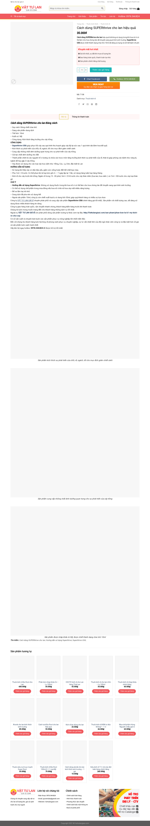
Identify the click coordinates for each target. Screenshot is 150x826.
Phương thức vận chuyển (75, 802)
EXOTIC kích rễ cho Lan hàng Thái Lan (74, 683)
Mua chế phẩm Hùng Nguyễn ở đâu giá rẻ (127, 726)
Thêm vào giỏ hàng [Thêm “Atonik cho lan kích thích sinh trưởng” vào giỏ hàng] (22, 734)
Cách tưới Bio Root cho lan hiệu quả (48, 726)
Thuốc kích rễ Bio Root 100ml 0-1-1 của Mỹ (48, 768)
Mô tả (63, 117)
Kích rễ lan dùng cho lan (75, 725)
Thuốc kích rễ (105, 24)
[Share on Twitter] (83, 104)
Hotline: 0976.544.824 (129, 16)
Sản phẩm (93, 16)
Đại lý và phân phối (73, 808)
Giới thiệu (82, 16)
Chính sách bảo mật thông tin (77, 805)
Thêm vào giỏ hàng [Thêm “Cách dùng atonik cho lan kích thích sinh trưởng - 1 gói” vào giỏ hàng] (74, 778)
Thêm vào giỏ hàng (100, 70)
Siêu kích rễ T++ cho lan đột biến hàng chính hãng (100, 768)
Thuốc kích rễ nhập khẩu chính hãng (127, 683)
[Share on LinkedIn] (96, 104)
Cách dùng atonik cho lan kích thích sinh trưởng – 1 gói (74, 769)
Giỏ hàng (110, 2)
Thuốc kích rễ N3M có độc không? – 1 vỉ (101, 726)
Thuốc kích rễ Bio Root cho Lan (22, 683)
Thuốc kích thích (92, 24)
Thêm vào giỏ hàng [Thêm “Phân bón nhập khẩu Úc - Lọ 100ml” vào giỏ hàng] (48, 691)
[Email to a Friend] (88, 104)
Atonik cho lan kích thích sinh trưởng (22, 726)
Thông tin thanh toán (132, 2)
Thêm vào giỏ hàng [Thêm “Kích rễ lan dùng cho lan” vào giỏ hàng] (74, 731)
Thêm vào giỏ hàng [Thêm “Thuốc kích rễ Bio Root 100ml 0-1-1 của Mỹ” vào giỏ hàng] (48, 776)
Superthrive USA (19, 146)
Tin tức (103, 16)
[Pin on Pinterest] (92, 104)
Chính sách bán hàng (74, 795)
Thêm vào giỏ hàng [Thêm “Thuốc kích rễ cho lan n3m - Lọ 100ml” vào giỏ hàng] (101, 691)
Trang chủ (71, 16)
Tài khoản (119, 2)
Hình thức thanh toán (74, 799)
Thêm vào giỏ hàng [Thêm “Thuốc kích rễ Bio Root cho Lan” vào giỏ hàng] (22, 691)
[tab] (63, 117)
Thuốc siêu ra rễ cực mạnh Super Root (22, 768)
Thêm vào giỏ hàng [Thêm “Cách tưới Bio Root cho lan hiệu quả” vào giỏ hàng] (48, 734)
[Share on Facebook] (79, 104)
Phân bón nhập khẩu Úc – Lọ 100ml (48, 683)
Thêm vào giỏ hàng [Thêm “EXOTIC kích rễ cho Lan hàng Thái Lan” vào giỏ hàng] (74, 691)
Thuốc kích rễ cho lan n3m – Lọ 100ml (101, 683)
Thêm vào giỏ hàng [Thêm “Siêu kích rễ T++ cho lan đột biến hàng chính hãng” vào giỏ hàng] (101, 776)
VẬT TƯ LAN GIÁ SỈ (25, 200)
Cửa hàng (101, 2)
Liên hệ (112, 16)
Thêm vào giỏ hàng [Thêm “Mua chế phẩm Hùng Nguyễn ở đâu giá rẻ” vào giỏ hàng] (127, 734)
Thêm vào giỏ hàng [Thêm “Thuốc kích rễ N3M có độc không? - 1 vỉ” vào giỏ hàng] (101, 734)
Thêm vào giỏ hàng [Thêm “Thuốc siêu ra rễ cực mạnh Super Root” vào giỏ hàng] (22, 776)
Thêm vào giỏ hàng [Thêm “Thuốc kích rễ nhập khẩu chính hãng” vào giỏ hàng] (127, 691)
